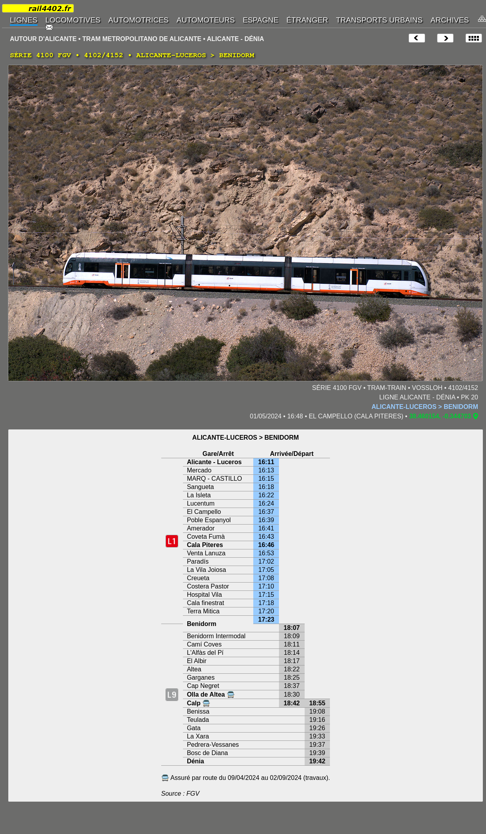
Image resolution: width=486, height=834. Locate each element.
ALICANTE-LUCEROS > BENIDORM (424, 406)
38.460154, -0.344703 (440, 416)
